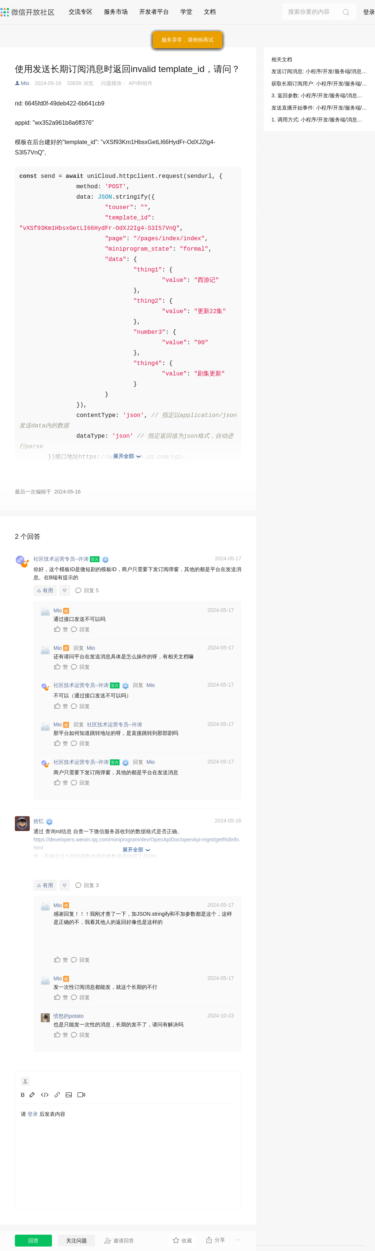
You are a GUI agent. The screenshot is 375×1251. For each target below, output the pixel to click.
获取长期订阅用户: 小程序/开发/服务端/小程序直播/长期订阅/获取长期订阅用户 (319, 84)
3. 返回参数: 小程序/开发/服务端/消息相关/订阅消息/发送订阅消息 (319, 95)
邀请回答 (119, 1241)
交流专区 (80, 12)
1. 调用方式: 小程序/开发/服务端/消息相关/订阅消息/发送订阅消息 (319, 120)
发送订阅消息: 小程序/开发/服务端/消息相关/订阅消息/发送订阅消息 (319, 71)
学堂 (186, 12)
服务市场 (116, 12)
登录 (369, 12)
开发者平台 (154, 12)
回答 (33, 1241)
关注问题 (76, 1241)
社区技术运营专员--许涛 (114, 724)
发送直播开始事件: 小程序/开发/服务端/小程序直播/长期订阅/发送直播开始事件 (319, 108)
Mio (25, 83)
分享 (215, 1240)
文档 (210, 12)
